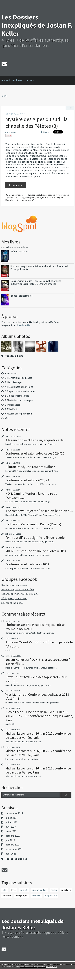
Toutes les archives (16, 858)
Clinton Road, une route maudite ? (30, 466)
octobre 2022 (13, 835)
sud (44, 197)
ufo (4, 889)
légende (9, 200)
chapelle (31, 197)
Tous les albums (14, 355)
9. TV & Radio (11, 409)
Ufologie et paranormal (14, 598)
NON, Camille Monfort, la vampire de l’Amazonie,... (31, 495)
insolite (36, 895)
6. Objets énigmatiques (17, 395)
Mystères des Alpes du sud (18, 413)
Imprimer (11, 132)
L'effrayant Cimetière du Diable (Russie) (33, 524)
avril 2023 (11, 826)
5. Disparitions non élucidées (20, 391)
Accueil (5, 80)
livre (13, 889)
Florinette (12, 624)
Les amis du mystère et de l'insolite (20, 593)
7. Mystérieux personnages (19, 400)
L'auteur (29, 80)
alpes (38, 197)
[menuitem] (7, 80)
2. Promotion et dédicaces (18, 377)
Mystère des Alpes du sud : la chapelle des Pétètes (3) (36, 122)
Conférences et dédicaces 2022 (27, 564)
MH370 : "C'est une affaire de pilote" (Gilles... (36, 551)
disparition (51, 895)
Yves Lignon (13, 694)
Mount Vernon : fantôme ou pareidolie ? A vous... (39, 644)
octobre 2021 (13, 844)
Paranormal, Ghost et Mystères (17, 589)
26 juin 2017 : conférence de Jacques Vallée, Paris (39, 718)
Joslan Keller (14, 659)
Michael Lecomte (17, 733)
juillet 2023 (11, 822)
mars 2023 (11, 831)
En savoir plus (51, 966)
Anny (9, 642)
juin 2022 (10, 840)
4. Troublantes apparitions (19, 386)
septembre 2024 (14, 813)
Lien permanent (14, 194)
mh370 (24, 889)
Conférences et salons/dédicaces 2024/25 (34, 453)
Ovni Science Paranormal (14, 584)
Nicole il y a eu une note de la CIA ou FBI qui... (37, 712)
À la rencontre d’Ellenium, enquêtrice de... (35, 440)
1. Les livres (11, 373)
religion (59, 197)
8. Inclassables (12, 404)
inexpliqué (21, 895)
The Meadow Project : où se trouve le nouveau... (39, 511)
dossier (7, 895)
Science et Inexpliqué (12, 602)
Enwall (10, 677)
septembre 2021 (14, 849)
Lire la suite (17, 185)
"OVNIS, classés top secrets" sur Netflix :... (37, 661)
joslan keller (39, 889)
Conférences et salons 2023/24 (27, 480)
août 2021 (11, 853)
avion (54, 889)
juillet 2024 (11, 818)
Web (7, 418)
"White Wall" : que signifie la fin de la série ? (36, 537)
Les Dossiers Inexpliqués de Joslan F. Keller (37, 25)
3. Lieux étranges (47, 194)
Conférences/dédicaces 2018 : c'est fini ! (37, 696)
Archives (17, 80)
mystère (51, 197)
